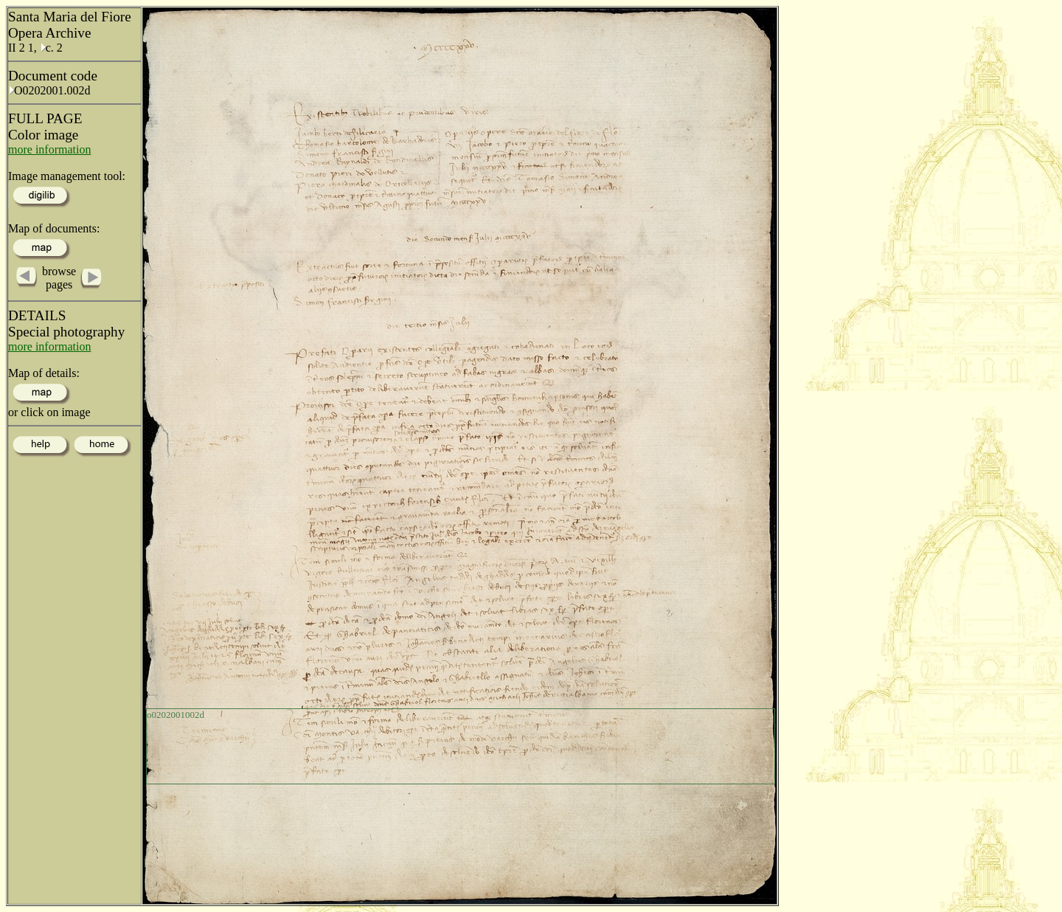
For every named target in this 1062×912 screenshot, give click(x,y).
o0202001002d (175, 714)
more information (49, 149)
